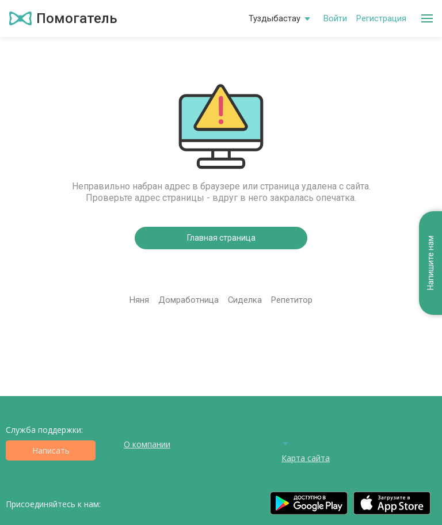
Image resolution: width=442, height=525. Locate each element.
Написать (51, 450)
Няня (139, 300)
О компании (147, 444)
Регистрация (381, 19)
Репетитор (292, 300)
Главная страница (221, 237)
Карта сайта (305, 458)
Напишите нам (430, 263)
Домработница (188, 300)
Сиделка (245, 300)
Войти (335, 19)
